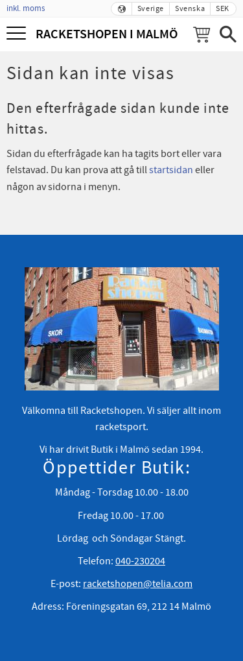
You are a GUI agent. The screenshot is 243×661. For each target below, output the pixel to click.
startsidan (171, 169)
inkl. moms (25, 8)
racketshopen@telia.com (137, 583)
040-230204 (140, 561)
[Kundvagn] (201, 34)
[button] (17, 34)
